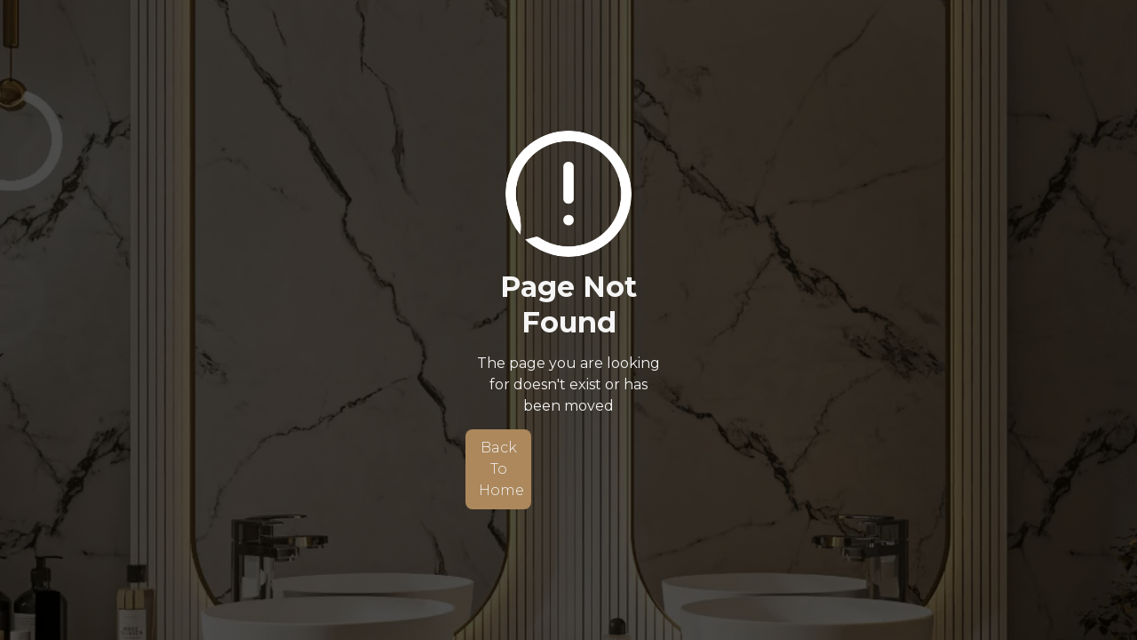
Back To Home (501, 469)
